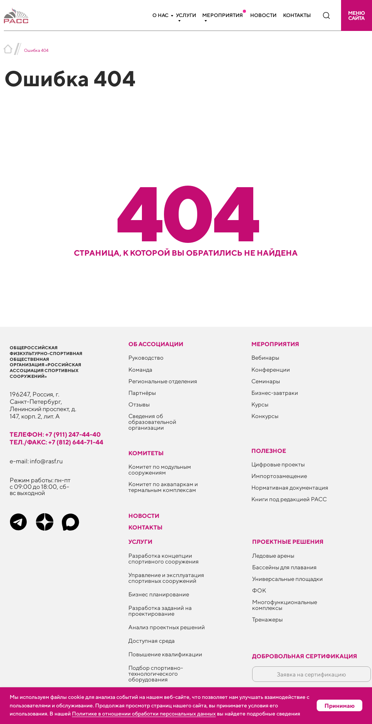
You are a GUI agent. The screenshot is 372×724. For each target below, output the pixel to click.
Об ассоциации (155, 344)
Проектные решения (288, 541)
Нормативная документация (289, 487)
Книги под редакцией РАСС (289, 499)
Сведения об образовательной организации (152, 422)
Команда (140, 369)
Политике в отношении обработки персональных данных (144, 713)
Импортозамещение (279, 476)
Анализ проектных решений (166, 627)
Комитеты (146, 453)
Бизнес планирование (158, 594)
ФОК (259, 590)
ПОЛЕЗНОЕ (268, 450)
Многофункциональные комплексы (284, 605)
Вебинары (265, 357)
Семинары (265, 381)
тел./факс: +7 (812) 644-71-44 (56, 442)
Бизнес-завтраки (274, 392)
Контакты (297, 15)
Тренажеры (267, 619)
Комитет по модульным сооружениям (159, 469)
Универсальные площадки (287, 578)
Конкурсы (264, 416)
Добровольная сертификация (304, 656)
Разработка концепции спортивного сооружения (163, 558)
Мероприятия (222, 15)
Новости (263, 15)
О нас (160, 15)
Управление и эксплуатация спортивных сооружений (166, 578)
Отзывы (139, 404)
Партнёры (142, 392)
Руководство (146, 357)
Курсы (259, 404)
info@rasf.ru (46, 461)
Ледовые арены (273, 555)
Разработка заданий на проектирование (160, 610)
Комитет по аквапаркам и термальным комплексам (163, 487)
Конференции (270, 369)
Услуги (186, 15)
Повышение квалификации (165, 654)
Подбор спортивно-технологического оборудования (155, 673)
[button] (356, 15)
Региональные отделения (162, 381)
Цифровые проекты (278, 464)
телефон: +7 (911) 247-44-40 (55, 434)
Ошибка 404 (36, 50)
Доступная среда (151, 640)
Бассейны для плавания (284, 567)
